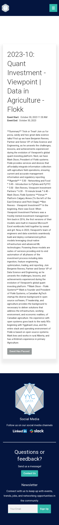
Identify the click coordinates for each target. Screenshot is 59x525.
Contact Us (29, 473)
